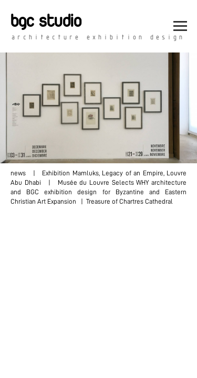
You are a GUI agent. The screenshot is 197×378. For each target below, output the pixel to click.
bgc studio (46, 22)
